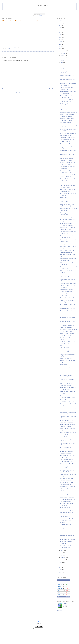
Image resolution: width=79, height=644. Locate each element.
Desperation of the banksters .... (67, 497)
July (62, 62)
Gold (58, 590)
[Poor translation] (41, 627)
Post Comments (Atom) (14, 92)
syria (8, 48)
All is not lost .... (64, 436)
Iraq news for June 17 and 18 (67, 298)
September (63, 58)
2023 (60, 27)
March (62, 555)
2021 (60, 32)
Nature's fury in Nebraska (66, 358)
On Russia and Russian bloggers (67, 486)
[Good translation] (37, 627)
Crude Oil (59, 582)
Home (28, 88)
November (63, 53)
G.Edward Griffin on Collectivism (68, 133)
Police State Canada (65, 507)
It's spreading (63, 197)
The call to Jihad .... (65, 210)
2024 (60, 25)
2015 (60, 46)
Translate (42, 15)
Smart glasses (63, 364)
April (62, 552)
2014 (60, 48)
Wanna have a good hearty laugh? (68, 283)
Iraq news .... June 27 (65, 143)
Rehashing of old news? (66, 310)
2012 (60, 565)
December (63, 51)
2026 (60, 20)
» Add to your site (68, 596)
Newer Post (5, 88)
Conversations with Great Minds (68, 308)
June (62, 65)
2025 (60, 23)
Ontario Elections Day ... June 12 (68, 463)
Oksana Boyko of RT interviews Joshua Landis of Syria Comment (23, 21)
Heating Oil (60, 588)
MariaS (66, 603)
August (62, 60)
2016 (60, 44)
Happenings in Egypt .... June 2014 (68, 112)
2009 (60, 572)
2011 (60, 567)
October (63, 55)
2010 (60, 569)
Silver (59, 592)
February (63, 557)
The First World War (65, 516)
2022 (60, 30)
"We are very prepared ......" (66, 122)
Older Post (51, 88)
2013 (60, 562)
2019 (60, 37)
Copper (59, 594)
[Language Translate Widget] (39, 14)
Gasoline (59, 586)
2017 (60, 41)
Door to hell (63, 183)
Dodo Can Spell (39, 5)
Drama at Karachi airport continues (68, 539)
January (63, 559)
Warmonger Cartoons (65, 244)
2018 (60, 39)
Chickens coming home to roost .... (68, 208)
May (62, 550)
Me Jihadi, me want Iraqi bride (67, 217)
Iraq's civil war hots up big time (67, 510)
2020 (60, 34)
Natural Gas (60, 584)
